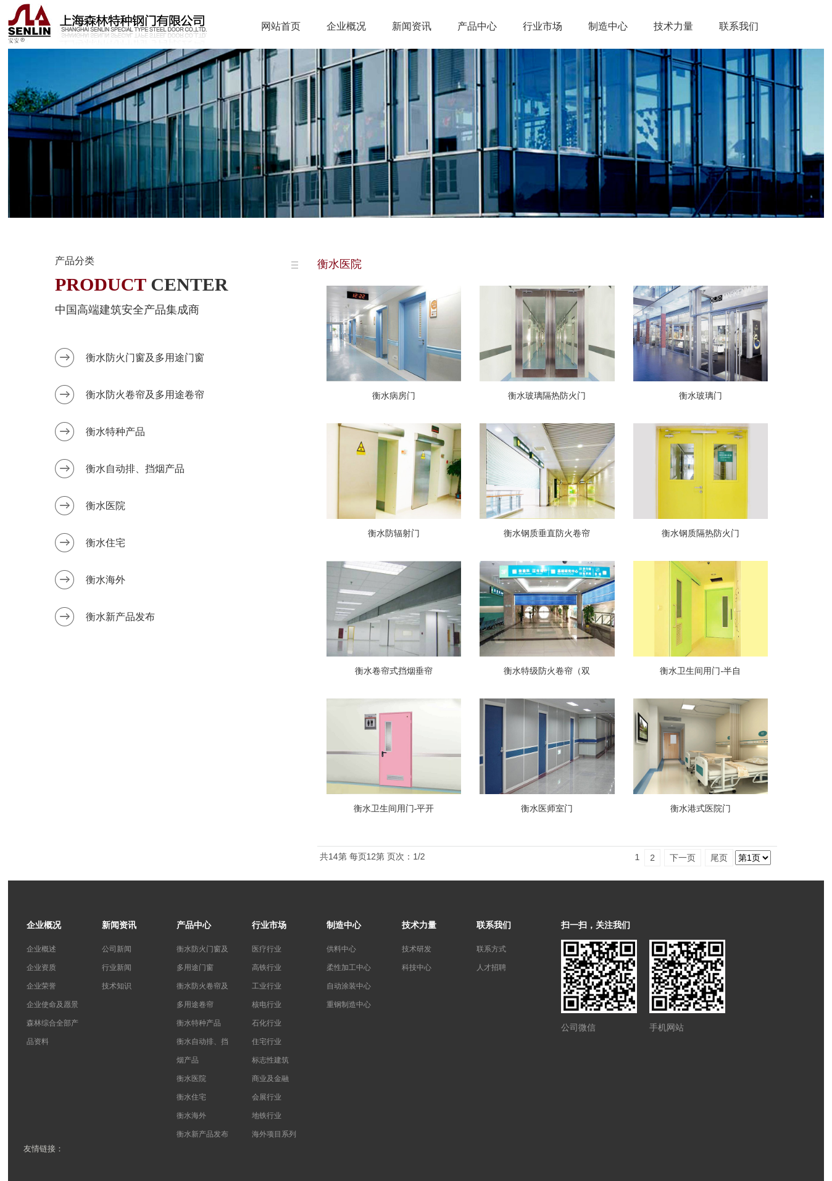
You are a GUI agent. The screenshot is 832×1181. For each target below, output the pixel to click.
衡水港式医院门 (700, 808)
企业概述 (41, 949)
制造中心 (608, 26)
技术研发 (416, 949)
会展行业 (266, 1097)
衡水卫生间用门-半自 (700, 671)
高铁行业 (266, 967)
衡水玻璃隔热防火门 (547, 395)
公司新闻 (116, 949)
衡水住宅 (105, 542)
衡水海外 (105, 579)
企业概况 (346, 26)
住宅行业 (266, 1041)
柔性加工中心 (349, 967)
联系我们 (739, 26)
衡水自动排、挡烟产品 (135, 468)
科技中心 (416, 967)
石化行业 (266, 1023)
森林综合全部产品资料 (52, 1032)
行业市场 (542, 26)
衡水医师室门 (547, 808)
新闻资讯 (411, 26)
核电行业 (266, 1004)
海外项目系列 (274, 1134)
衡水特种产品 (115, 431)
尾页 (719, 858)
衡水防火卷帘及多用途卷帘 (145, 394)
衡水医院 (105, 505)
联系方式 (491, 949)
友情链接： (43, 1148)
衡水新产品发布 (120, 616)
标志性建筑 (270, 1060)
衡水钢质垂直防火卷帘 (547, 533)
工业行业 (266, 986)
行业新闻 (116, 967)
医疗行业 (266, 949)
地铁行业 (266, 1115)
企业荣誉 (41, 986)
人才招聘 (491, 967)
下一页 (683, 858)
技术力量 (673, 26)
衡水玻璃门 (700, 395)
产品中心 (477, 26)
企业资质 (41, 967)
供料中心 (341, 949)
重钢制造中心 (349, 1004)
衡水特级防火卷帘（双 (547, 671)
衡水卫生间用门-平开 (394, 808)
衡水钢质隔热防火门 (700, 533)
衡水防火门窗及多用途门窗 (145, 357)
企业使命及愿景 (52, 1004)
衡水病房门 (393, 395)
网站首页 (281, 26)
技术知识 (116, 986)
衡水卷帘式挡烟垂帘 (394, 671)
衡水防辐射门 (394, 533)
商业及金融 (270, 1078)
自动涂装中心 (349, 986)
